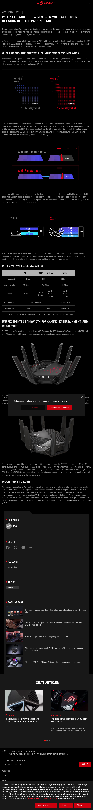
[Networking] (30, 751)
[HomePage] (4, 751)
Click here (67, 500)
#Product (12, 587)
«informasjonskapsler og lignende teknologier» (42, 799)
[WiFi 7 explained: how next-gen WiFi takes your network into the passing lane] (39, 754)
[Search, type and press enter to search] (89, 3)
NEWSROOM (6, 781)
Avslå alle (65, 805)
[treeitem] (24, 712)
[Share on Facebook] (8, 547)
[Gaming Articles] (15, 751)
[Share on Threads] (31, 547)
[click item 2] (49, 740)
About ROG (6, 771)
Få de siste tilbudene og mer (13, 760)
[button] (3, 3)
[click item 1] (47, 740)
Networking (12, 567)
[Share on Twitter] (15, 547)
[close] (81, 397)
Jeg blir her (33, 408)
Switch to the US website (59, 408)
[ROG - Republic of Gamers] (46, 3)
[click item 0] (45, 740)
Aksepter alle (82, 805)
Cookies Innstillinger (46, 805)
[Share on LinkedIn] (23, 547)
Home (4, 776)
